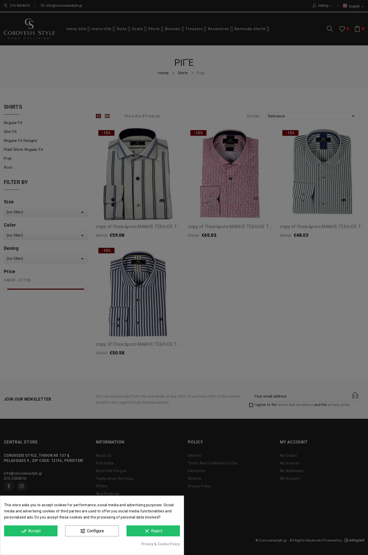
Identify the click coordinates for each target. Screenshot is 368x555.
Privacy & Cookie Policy (160, 544)
